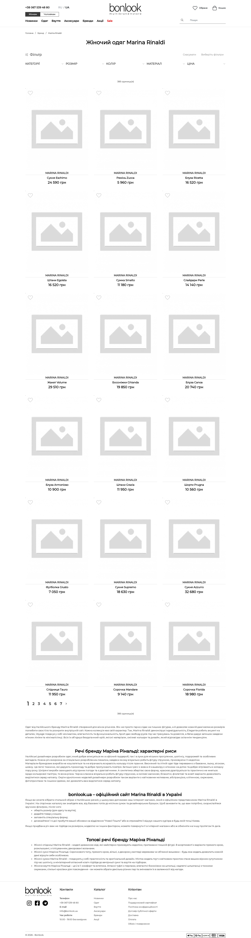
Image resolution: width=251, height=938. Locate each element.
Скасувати (189, 54)
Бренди (88, 20)
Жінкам (33, 14)
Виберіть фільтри (212, 54)
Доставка (133, 914)
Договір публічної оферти (142, 910)
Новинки (31, 20)
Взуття (56, 20)
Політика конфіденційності (143, 905)
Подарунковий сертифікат (142, 901)
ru (60, 7)
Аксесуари (71, 20)
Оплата (132, 918)
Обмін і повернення (139, 922)
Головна (29, 33)
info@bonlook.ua (69, 910)
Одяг (44, 20)
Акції (100, 20)
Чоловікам (49, 14)
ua (67, 7)
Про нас (132, 897)
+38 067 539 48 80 (37, 7)
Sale (109, 20)
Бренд (40, 33)
